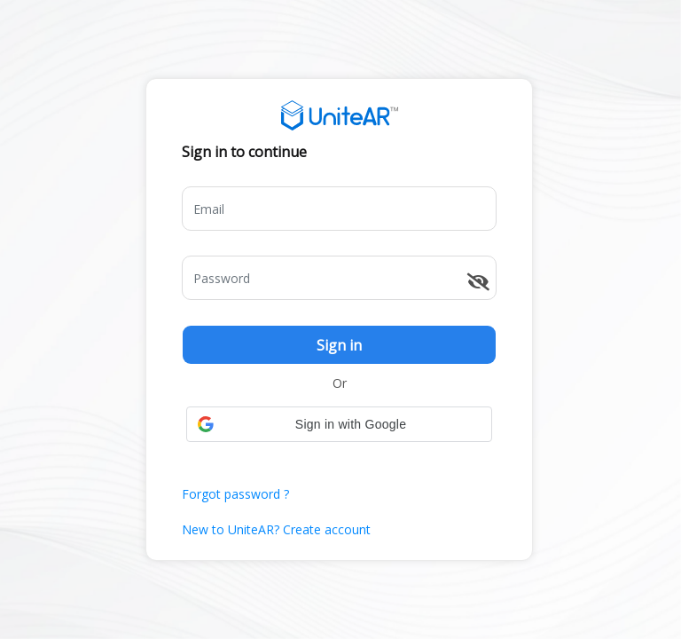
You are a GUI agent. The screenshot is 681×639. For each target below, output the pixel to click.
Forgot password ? (235, 493)
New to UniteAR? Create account (276, 529)
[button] (339, 424)
